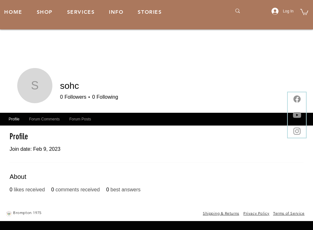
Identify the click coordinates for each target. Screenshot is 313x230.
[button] (116, 12)
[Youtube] (297, 115)
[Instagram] (297, 131)
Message (251, 98)
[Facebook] (297, 99)
